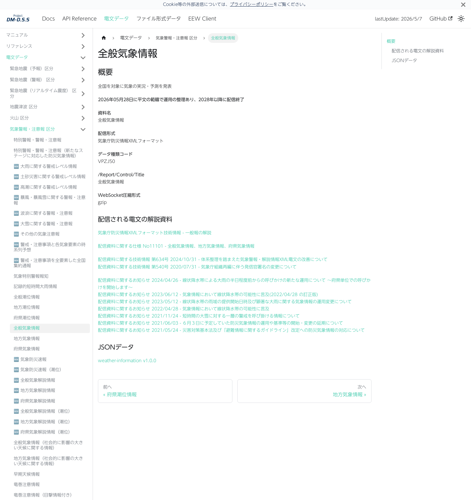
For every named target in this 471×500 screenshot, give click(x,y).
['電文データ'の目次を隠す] (83, 58)
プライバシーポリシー (251, 4)
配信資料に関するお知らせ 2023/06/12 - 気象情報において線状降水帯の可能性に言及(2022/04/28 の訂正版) (208, 294)
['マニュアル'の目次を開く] (83, 35)
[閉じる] (463, 4)
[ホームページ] (104, 38)
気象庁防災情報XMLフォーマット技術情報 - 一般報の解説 (154, 233)
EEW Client (202, 18)
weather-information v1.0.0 (127, 360)
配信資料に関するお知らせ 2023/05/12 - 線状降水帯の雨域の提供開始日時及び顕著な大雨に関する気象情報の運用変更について (225, 302)
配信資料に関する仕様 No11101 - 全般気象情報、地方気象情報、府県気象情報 (176, 246)
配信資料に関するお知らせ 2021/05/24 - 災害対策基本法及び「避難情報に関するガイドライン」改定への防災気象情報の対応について (231, 330)
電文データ (116, 18)
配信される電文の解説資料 (418, 51)
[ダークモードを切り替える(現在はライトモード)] (461, 19)
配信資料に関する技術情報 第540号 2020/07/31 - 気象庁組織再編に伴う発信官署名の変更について (197, 267)
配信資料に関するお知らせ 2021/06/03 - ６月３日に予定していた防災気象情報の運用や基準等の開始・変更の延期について (220, 323)
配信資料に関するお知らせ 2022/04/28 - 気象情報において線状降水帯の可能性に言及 (183, 309)
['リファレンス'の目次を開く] (83, 47)
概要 (391, 41)
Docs (48, 18)
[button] (48, 69)
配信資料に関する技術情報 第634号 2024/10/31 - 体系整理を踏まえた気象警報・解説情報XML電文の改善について (213, 259)
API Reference (79, 18)
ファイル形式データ (158, 18)
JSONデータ (404, 60)
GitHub (440, 18)
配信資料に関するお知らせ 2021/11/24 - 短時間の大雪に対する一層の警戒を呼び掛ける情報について (199, 316)
